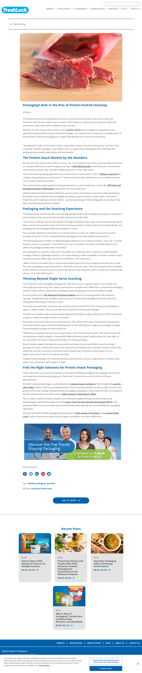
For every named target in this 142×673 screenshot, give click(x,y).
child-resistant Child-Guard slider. (79, 394)
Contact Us (134, 643)
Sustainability (80, 9)
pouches (51, 483)
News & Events (98, 9)
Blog (124, 9)
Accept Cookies (106, 669)
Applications (64, 9)
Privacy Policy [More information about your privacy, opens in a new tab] (44, 666)
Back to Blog (18, 24)
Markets (50, 9)
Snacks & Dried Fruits (41, 488)
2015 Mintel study (81, 166)
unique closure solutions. (83, 384)
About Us (135, 9)
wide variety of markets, (87, 413)
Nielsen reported (108, 174)
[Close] (138, 664)
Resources (114, 9)
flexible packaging (36, 483)
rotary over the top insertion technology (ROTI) (88, 402)
